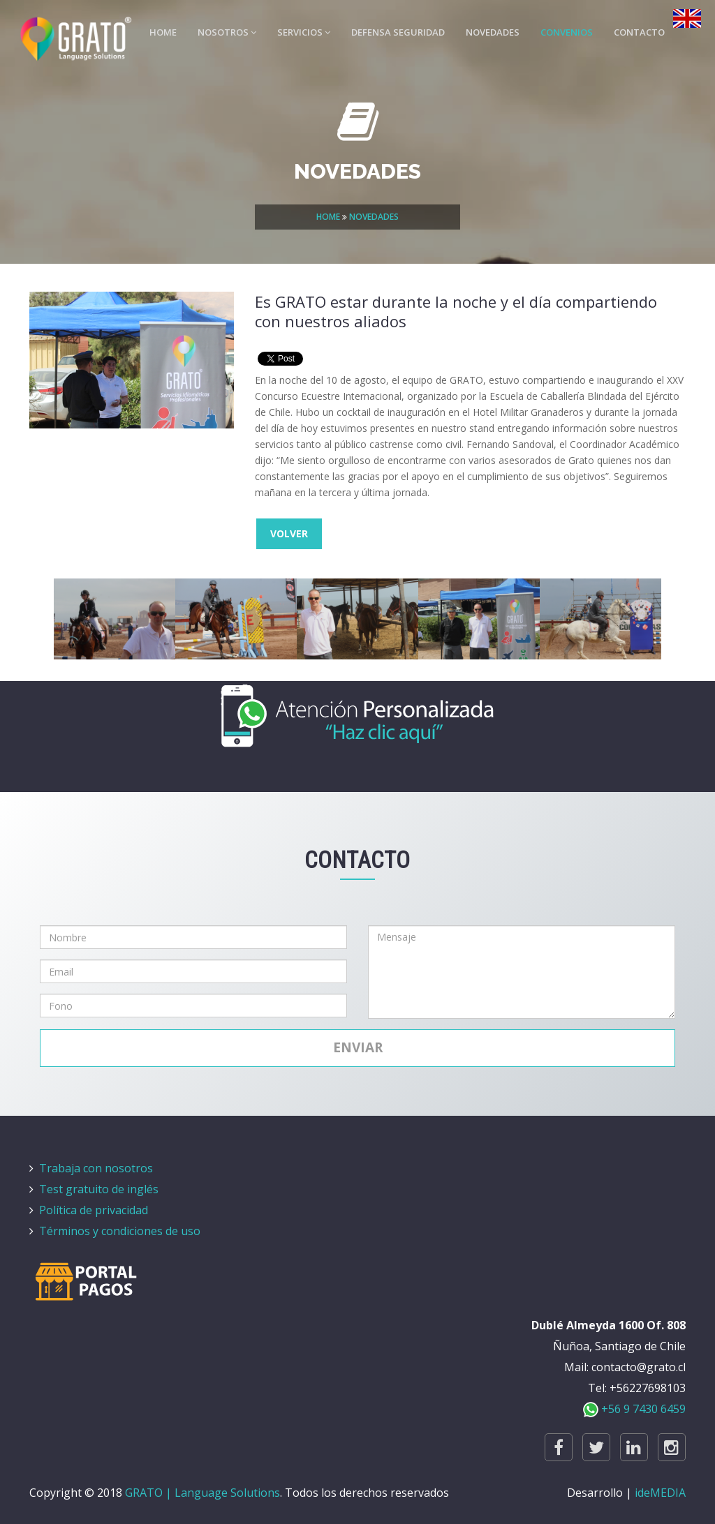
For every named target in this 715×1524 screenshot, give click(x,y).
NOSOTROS (227, 32)
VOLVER (289, 533)
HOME (163, 32)
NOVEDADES (492, 32)
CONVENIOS (566, 32)
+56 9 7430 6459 (634, 1409)
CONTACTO (639, 32)
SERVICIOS (303, 32)
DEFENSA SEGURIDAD (398, 32)
